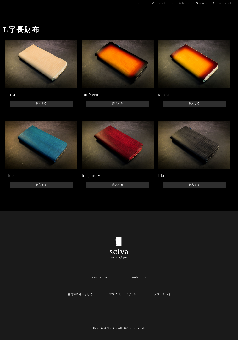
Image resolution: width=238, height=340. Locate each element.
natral (11, 94)
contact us (138, 277)
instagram (99, 277)
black (163, 175)
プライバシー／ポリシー (124, 294)
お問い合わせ (162, 294)
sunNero (90, 94)
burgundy (91, 175)
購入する (41, 103)
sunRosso (167, 94)
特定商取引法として (80, 294)
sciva (113, 327)
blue (9, 175)
